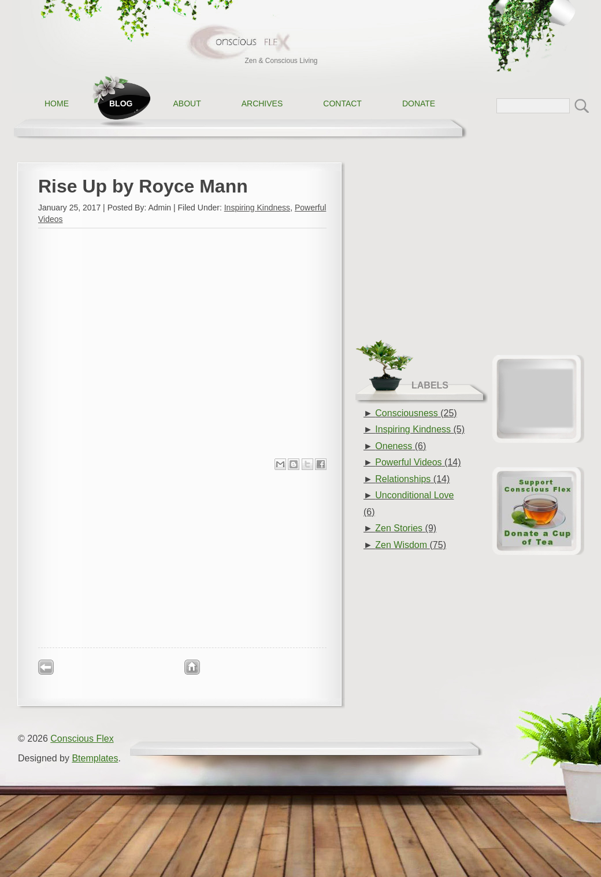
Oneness (393, 446)
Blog (120, 103)
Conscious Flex (81, 738)
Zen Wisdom (401, 545)
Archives (262, 103)
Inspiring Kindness (257, 207)
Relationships (403, 479)
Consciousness (406, 413)
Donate (418, 103)
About (187, 103)
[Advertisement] (183, 558)
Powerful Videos (408, 462)
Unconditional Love (414, 495)
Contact (342, 103)
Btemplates (95, 758)
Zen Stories (398, 528)
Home (56, 103)
